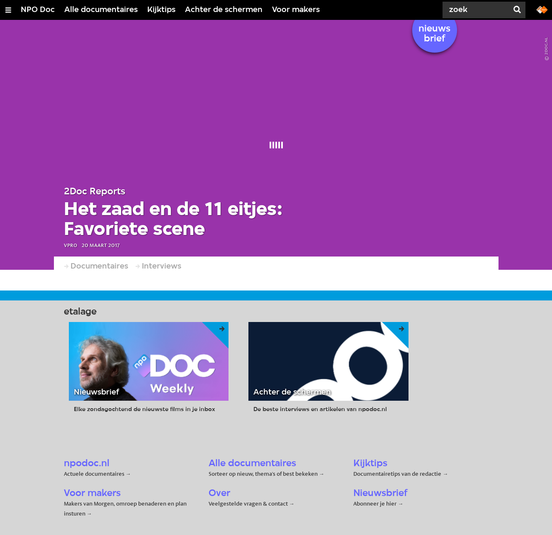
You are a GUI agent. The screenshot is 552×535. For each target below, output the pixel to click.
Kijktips (161, 10)
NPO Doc (38, 10)
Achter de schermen (224, 10)
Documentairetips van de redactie (397, 473)
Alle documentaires (101, 10)
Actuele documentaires (94, 473)
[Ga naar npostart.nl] (542, 9)
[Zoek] (477, 10)
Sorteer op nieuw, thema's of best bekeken (263, 473)
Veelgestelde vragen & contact (248, 503)
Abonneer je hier (375, 503)
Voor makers (296, 10)
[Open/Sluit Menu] (8, 10)
